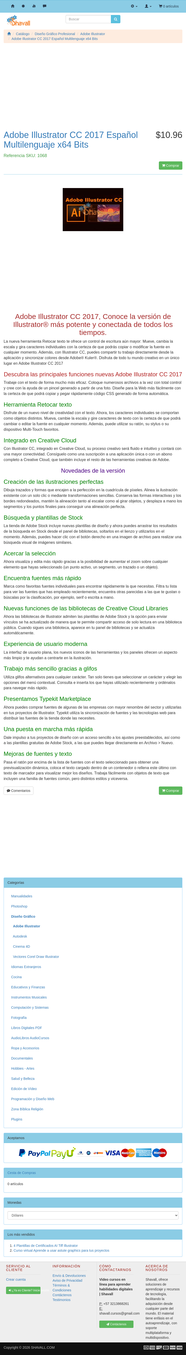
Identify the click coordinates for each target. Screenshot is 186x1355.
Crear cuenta (16, 1279)
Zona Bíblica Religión (27, 1109)
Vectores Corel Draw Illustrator (35, 957)
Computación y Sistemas (30, 1007)
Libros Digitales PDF (26, 1028)
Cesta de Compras (22, 1173)
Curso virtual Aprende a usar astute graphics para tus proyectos (61, 1250)
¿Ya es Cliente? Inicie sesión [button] (24, 1290)
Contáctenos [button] (116, 1324)
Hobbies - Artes (22, 1068)
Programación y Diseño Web (32, 1099)
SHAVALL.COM (43, 1347)
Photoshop (19, 906)
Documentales (22, 1058)
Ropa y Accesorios (25, 1048)
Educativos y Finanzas (28, 987)
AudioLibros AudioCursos (30, 1038)
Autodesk (19, 936)
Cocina (16, 977)
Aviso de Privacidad (67, 1280)
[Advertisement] (93, 91)
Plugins (16, 1119)
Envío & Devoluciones (69, 1276)
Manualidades (21, 896)
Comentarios (18, 791)
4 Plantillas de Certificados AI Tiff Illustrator (46, 1246)
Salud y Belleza (23, 1079)
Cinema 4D (20, 946)
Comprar (170, 165)
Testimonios (61, 1300)
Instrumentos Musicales (29, 997)
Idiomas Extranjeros (26, 967)
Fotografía (19, 1018)
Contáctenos (62, 1295)
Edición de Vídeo (24, 1089)
